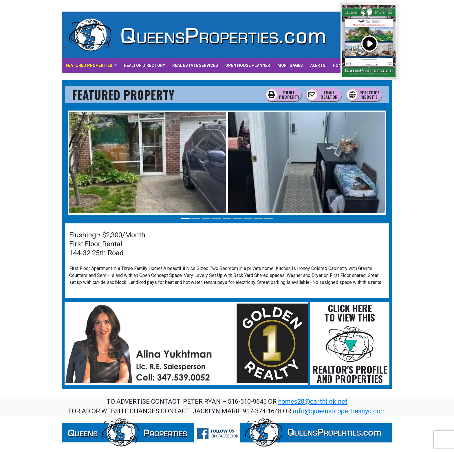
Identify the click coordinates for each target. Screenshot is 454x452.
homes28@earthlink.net (312, 401)
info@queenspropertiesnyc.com (339, 411)
